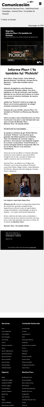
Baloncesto (5, 394)
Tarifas (24, 402)
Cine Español (5, 334)
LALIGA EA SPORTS (7, 383)
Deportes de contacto (8, 405)
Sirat (23, 337)
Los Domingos (26, 328)
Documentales (6, 365)
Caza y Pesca (25, 367)
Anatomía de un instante (29, 345)
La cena (24, 331)
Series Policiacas (6, 356)
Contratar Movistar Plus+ (29, 399)
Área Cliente (25, 385)
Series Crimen (6, 362)
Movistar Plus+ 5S (27, 391)
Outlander (25, 342)
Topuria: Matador (6, 402)
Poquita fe (25, 351)
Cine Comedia (6, 337)
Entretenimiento (6, 367)
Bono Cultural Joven (27, 383)
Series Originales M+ (7, 351)
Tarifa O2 (24, 405)
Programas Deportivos (28, 365)
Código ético (25, 394)
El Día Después (6, 388)
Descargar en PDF (36, 25)
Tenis (3, 397)
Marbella (24, 353)
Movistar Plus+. (22, 122)
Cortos (3, 342)
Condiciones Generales (28, 388)
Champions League (7, 380)
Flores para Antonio (27, 339)
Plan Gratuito (26, 397)
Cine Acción (5, 339)
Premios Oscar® (26, 356)
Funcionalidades (26, 380)
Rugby (3, 399)
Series (3, 348)
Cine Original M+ (6, 331)
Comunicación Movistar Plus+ (13, 9)
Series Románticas (7, 353)
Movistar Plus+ (18, 222)
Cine (3, 328)
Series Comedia (6, 359)
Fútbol (3, 377)
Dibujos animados (27, 362)
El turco (24, 348)
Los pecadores (26, 334)
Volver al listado (8, 19)
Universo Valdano (7, 391)
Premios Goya (26, 359)
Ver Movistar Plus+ (27, 377)
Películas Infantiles (7, 345)
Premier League (6, 385)
